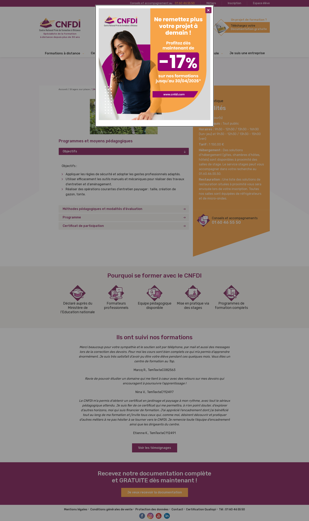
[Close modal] (208, 10)
